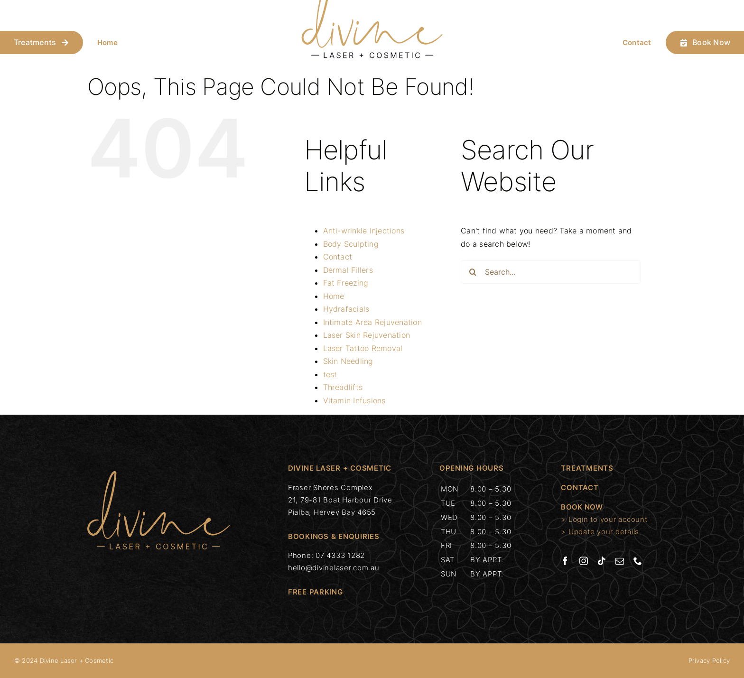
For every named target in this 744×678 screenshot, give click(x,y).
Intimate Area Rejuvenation (372, 322)
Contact (637, 42)
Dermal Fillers (348, 270)
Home (107, 42)
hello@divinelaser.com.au (334, 567)
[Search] (472, 272)
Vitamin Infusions (354, 400)
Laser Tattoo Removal (363, 348)
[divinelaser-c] (158, 475)
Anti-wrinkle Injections (364, 230)
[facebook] (565, 561)
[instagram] (583, 561)
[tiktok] (601, 561)
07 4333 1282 (340, 555)
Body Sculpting (351, 244)
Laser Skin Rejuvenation (366, 335)
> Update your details (600, 531)
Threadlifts (343, 387)
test (330, 374)
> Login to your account (604, 519)
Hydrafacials (346, 309)
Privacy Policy (709, 660)
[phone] (637, 561)
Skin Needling (348, 361)
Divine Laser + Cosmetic (77, 660)
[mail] (619, 561)
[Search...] (551, 272)
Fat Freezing (346, 283)
